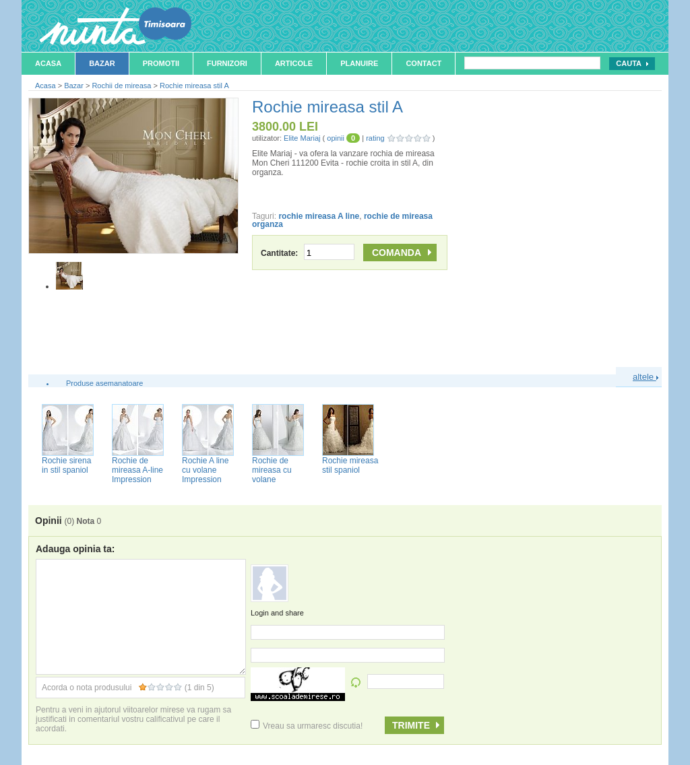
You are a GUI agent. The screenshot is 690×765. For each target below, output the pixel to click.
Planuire (359, 63)
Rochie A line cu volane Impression (205, 470)
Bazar (102, 63)
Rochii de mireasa (121, 85)
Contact (423, 63)
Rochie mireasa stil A (194, 85)
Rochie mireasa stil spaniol (350, 465)
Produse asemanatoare (104, 383)
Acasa (48, 63)
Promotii (161, 63)
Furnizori (227, 63)
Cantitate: (307, 253)
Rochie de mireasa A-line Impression (137, 470)
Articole (294, 63)
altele (645, 377)
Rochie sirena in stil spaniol (66, 465)
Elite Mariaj (302, 138)
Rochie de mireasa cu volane (272, 470)
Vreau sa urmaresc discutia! (307, 726)
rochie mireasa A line (318, 216)
